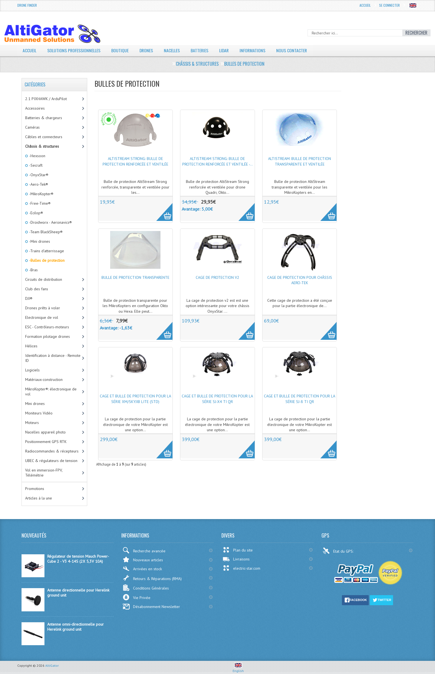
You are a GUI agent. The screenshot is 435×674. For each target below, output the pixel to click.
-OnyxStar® (38, 174)
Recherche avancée (144, 550)
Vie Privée (136, 597)
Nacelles (173, 50)
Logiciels (32, 370)
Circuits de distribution (43, 279)
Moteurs (32, 422)
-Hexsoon (36, 155)
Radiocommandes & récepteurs (52, 451)
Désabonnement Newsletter (151, 607)
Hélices (31, 345)
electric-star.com (241, 568)
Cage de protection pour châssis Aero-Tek (299, 280)
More (161, 209)
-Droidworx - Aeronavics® (50, 222)
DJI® (28, 298)
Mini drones (35, 403)
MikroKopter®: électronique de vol (51, 392)
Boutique (120, 50)
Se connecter (389, 5)
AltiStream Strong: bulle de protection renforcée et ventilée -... (217, 161)
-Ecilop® (35, 212)
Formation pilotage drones (47, 336)
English (238, 668)
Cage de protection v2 (217, 277)
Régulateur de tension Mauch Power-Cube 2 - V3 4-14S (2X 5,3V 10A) (78, 559)
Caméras (32, 127)
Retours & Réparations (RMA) (152, 577)
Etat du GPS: (338, 550)
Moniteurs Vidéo (39, 413)
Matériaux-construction (44, 379)
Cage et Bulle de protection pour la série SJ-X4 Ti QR (217, 398)
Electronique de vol (41, 317)
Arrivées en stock (142, 568)
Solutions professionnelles (74, 50)
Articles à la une (38, 498)
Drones (147, 50)
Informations (254, 50)
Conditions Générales (145, 587)
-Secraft (35, 165)
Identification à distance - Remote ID (53, 358)
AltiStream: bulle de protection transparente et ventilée (299, 161)
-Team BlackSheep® (45, 231)
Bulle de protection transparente (135, 277)
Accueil (365, 5)
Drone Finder (27, 5)
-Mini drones (39, 241)
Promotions (34, 488)
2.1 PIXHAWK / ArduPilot (46, 98)
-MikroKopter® (40, 193)
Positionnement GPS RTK (46, 441)
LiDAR (225, 50)
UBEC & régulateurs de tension (51, 460)
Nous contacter (293, 50)
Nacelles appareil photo (45, 432)
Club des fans (36, 288)
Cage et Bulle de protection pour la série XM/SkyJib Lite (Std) (135, 398)
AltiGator (52, 665)
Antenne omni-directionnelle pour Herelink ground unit (75, 627)
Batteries (200, 50)
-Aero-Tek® (38, 184)
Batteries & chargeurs (43, 117)
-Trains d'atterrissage (46, 250)
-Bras (33, 269)
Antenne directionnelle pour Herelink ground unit (78, 593)
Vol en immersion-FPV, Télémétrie (44, 473)
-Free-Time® (39, 203)
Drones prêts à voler (42, 307)
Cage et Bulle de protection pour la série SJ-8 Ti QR (299, 398)
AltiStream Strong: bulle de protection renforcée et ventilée (135, 161)
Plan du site (238, 549)
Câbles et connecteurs (43, 136)
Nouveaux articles (142, 559)
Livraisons (236, 559)
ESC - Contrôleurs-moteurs (47, 326)
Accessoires (35, 108)
